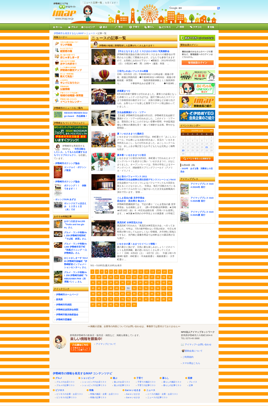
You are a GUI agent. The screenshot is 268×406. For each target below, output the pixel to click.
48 (110, 288)
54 (146, 288)
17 (93, 277)
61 (105, 293)
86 (169, 299)
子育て (139, 378)
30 (169, 277)
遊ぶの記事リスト (122, 385)
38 (134, 282)
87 (93, 304)
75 (105, 299)
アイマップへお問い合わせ (198, 344)
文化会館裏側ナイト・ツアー (131, 112)
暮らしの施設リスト (172, 382)
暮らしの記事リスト (172, 385)
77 (116, 299)
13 (152, 271)
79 (128, 299)
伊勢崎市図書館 (64, 319)
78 (122, 299)
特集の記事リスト (98, 397)
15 (164, 271)
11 (141, 271)
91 (116, 304)
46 (99, 288)
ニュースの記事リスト (157, 397)
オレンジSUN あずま (65, 199)
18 (99, 277)
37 (128, 282)
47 (105, 288)
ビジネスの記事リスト (66, 397)
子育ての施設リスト (146, 382)
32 (99, 282)
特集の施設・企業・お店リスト (104, 394)
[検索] (193, 8)
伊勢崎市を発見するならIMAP (69, 33)
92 (122, 304)
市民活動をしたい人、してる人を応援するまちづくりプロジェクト (70, 152)
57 (164, 288)
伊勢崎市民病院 (64, 304)
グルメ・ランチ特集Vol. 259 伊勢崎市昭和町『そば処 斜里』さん (75, 235)
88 (99, 304)
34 (110, 282)
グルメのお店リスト (65, 382)
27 (152, 277)
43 (164, 282)
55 (152, 288)
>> (211, 130)
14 (158, 271)
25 (140, 277)
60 (99, 293)
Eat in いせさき (133, 390)
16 (170, 271)
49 (116, 288)
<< (183, 130)
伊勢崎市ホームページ (67, 294)
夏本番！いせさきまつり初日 (131, 155)
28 (158, 277)
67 (140, 293)
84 (158, 299)
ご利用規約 (187, 357)
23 (128, 277)
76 (110, 299)
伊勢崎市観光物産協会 (67, 314)
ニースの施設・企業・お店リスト (162, 394)
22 (122, 277)
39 (140, 282)
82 (146, 299)
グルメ (58, 378)
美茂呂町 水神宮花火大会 (129, 222)
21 (116, 277)
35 (116, 282)
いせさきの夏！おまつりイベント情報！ (137, 244)
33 (105, 282)
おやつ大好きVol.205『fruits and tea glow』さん (74, 224)
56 (158, 288)
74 (99, 299)
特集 (91, 390)
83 (152, 299)
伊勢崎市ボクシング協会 (67, 163)
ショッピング (87, 378)
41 (152, 282)
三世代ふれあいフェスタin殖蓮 (132, 71)
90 (110, 304)
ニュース (90, 33)
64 (122, 293)
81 (140, 299)
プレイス (193, 382)
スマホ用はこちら (191, 363)
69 (152, 293)
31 (93, 282)
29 (164, 277)
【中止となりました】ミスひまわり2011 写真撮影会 (143, 51)
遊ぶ (115, 378)
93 (128, 304)
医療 (190, 378)
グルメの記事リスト (65, 385)
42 (158, 282)
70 (158, 293)
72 (169, 293)
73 (93, 299)
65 (128, 293)
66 (134, 293)
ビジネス (59, 390)
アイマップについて (106, 344)
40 (146, 282)
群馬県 (59, 299)
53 (140, 288)
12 (146, 271)
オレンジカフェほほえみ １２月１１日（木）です (75, 206)
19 (105, 277)
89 (105, 304)
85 (164, 299)
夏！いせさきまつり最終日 (130, 133)
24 (134, 277)
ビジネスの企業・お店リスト (69, 394)
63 (116, 293)
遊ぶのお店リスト (122, 382)
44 (169, 282)
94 (134, 304)
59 (93, 293)
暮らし (165, 378)
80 (134, 299)
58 (169, 288)
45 (93, 288)
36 (122, 282)
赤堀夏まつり (123, 91)
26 (146, 277)
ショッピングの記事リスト (94, 385)
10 (135, 271)
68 (146, 293)
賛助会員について (194, 351)
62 (110, 293)
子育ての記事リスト (146, 385)
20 (110, 277)
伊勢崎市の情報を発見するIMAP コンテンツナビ (82, 373)
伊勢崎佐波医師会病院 (67, 309)
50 (122, 288)
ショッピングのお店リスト (94, 382)
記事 (191, 385)
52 (134, 288)
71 (164, 293)
